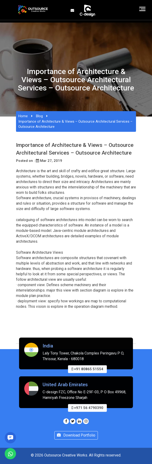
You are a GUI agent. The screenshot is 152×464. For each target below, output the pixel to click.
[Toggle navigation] (142, 8)
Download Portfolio (76, 435)
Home (23, 116)
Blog (39, 116)
